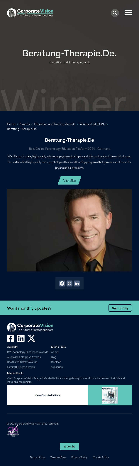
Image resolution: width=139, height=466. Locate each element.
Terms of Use (37, 457)
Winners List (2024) (92, 124)
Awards (25, 124)
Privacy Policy (79, 457)
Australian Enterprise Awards (24, 357)
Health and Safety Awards (22, 362)
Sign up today (120, 308)
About (54, 352)
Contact (56, 362)
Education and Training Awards (54, 124)
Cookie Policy (101, 457)
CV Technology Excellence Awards (27, 352)
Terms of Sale (58, 457)
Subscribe (57, 367)
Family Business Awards (21, 367)
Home (11, 124)
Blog (53, 357)
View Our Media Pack (47, 395)
